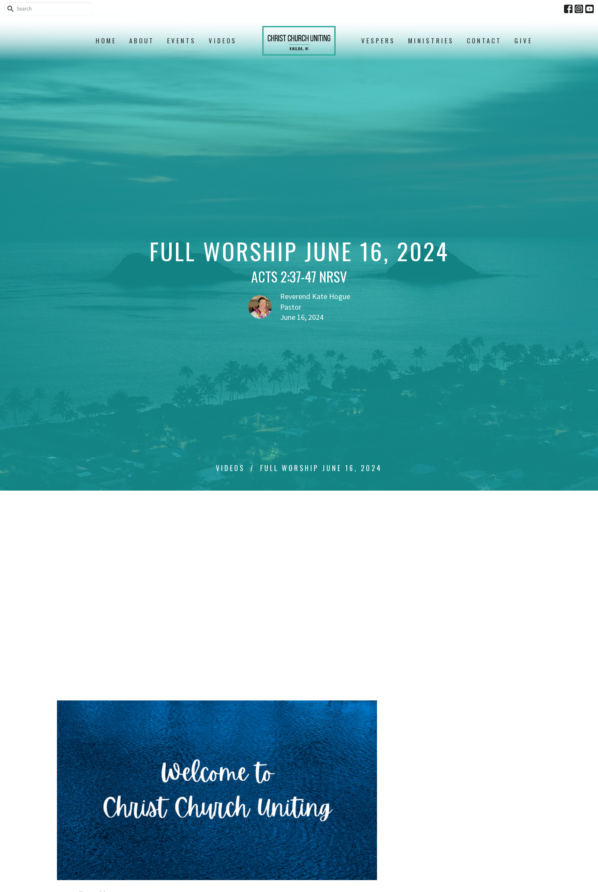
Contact (484, 40)
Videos (223, 40)
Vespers (378, 40)
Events (181, 40)
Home (106, 40)
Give (523, 40)
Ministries (431, 40)
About (141, 40)
